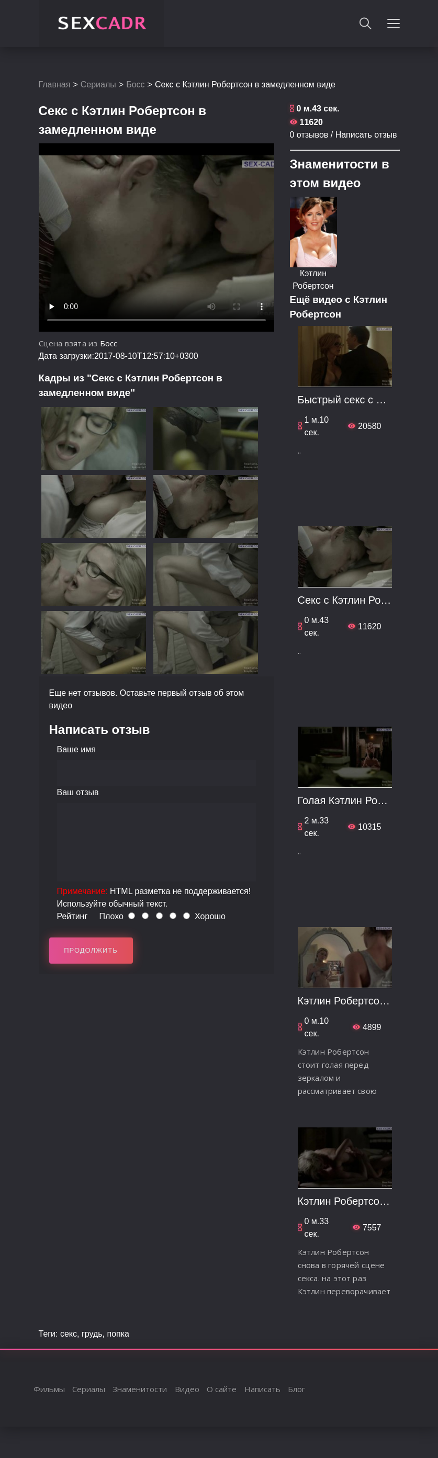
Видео (187, 1389)
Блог (296, 1389)
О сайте (222, 1389)
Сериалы (98, 84)
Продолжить (91, 950)
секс (68, 1333)
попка (118, 1333)
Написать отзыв (366, 134)
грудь (92, 1333)
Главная (55, 84)
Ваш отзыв (78, 792)
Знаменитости (140, 1389)
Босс (135, 84)
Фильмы (49, 1389)
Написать (262, 1389)
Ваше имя (76, 749)
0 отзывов (309, 134)
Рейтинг (72, 916)
